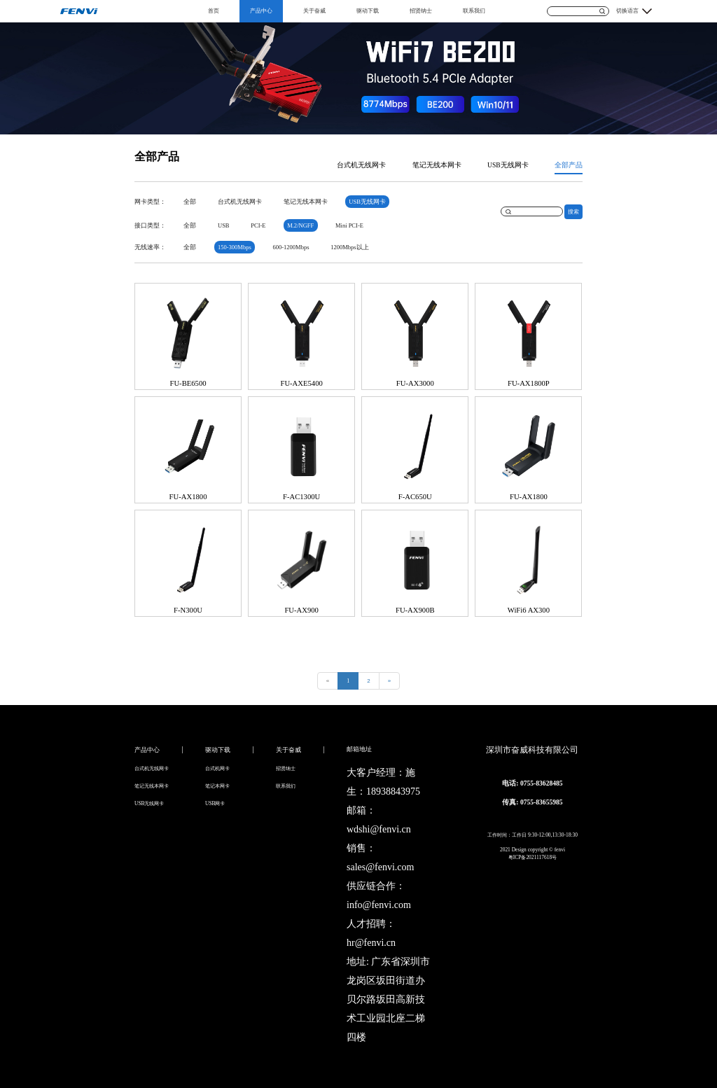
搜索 (573, 212)
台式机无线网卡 (361, 165)
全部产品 (569, 165)
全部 (189, 201)
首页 (213, 11)
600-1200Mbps (290, 247)
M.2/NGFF (300, 225)
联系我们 (474, 11)
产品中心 (261, 11)
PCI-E (258, 225)
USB (224, 225)
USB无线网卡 (508, 165)
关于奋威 (314, 11)
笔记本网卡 (217, 786)
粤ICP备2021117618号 (532, 857)
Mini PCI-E (349, 225)
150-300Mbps (234, 247)
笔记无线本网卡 (436, 165)
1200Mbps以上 (349, 247)
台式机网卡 (217, 768)
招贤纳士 (421, 11)
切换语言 (627, 11)
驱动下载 (367, 11)
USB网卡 (215, 803)
